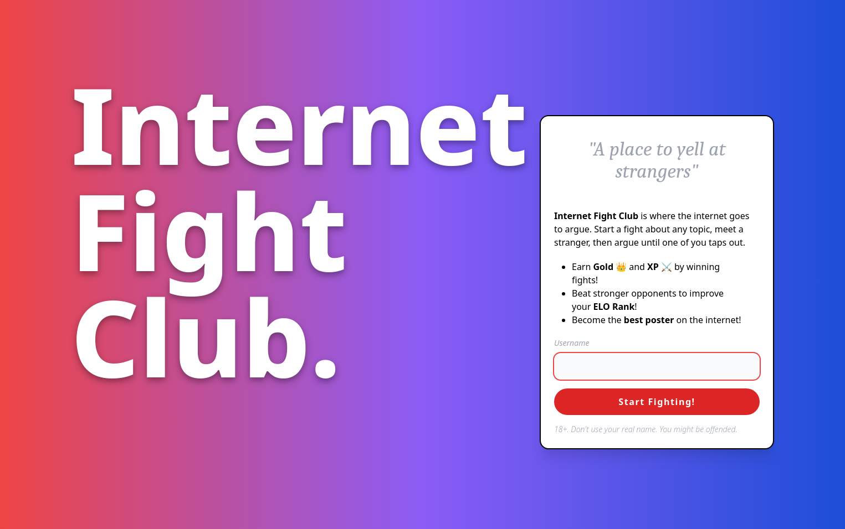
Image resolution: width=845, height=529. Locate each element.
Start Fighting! (656, 402)
